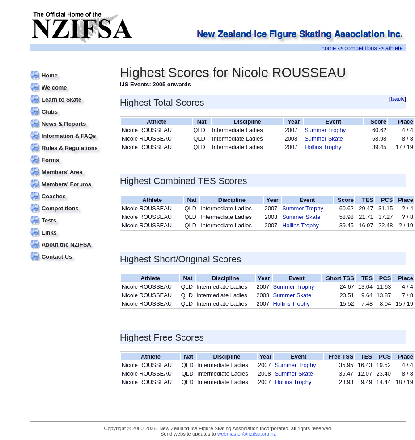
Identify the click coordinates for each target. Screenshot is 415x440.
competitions (360, 48)
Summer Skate (324, 138)
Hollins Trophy (323, 147)
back (397, 98)
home (329, 48)
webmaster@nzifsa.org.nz (246, 433)
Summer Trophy (325, 130)
